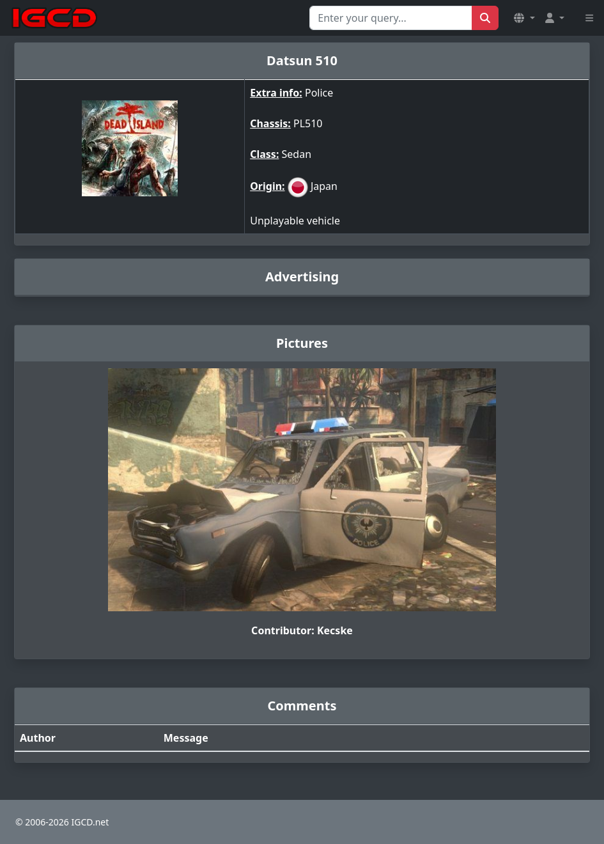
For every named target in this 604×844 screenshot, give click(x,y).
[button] (524, 18)
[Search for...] (390, 18)
